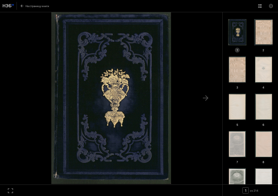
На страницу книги (34, 6)
